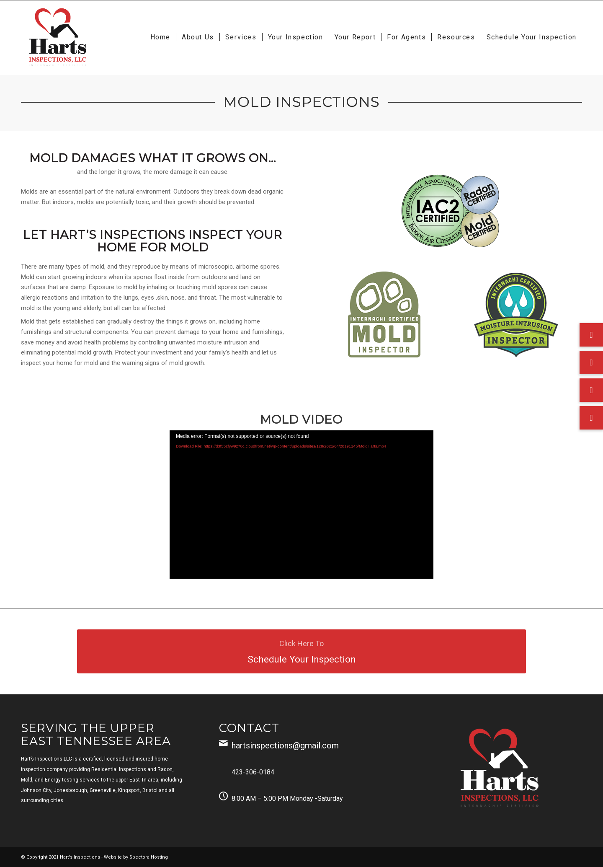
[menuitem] (160, 37)
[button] (591, 418)
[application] (301, 504)
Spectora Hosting (148, 857)
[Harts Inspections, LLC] (57, 37)
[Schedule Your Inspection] (301, 651)
